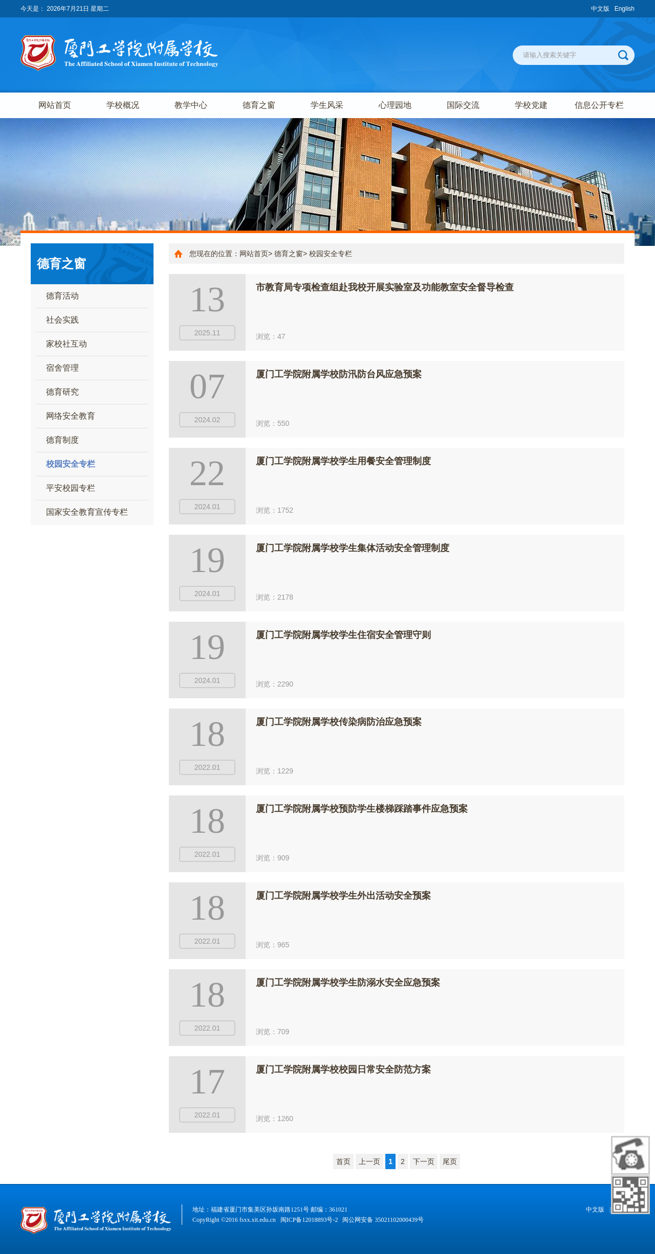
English (625, 8)
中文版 (600, 8)
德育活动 (62, 295)
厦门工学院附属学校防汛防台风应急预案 (339, 374)
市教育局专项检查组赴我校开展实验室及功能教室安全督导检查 (385, 287)
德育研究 (62, 391)
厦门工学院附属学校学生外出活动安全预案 (343, 896)
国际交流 (463, 105)
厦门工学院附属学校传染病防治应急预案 (339, 722)
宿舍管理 (62, 367)
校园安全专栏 (70, 464)
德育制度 (62, 440)
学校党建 (531, 105)
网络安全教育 (70, 416)
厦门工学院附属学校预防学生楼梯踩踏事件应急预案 (362, 809)
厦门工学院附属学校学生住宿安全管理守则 (343, 635)
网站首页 (54, 105)
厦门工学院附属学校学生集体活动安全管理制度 (352, 548)
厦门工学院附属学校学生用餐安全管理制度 (343, 461)
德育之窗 (259, 105)
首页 (343, 1161)
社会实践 (62, 319)
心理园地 (395, 105)
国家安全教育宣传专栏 (87, 512)
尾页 (450, 1161)
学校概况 (122, 105)
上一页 (369, 1161)
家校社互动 (66, 343)
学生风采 (327, 105)
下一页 (423, 1161)
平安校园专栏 (70, 488)
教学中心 (190, 105)
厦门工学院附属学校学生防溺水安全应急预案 (348, 982)
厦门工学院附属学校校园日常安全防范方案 (343, 1069)
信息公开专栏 (599, 105)
